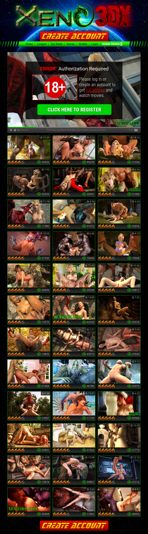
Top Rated (56, 44)
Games (70, 44)
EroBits (83, 44)
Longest (41, 44)
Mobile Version (111, 44)
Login (94, 44)
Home (29, 44)
